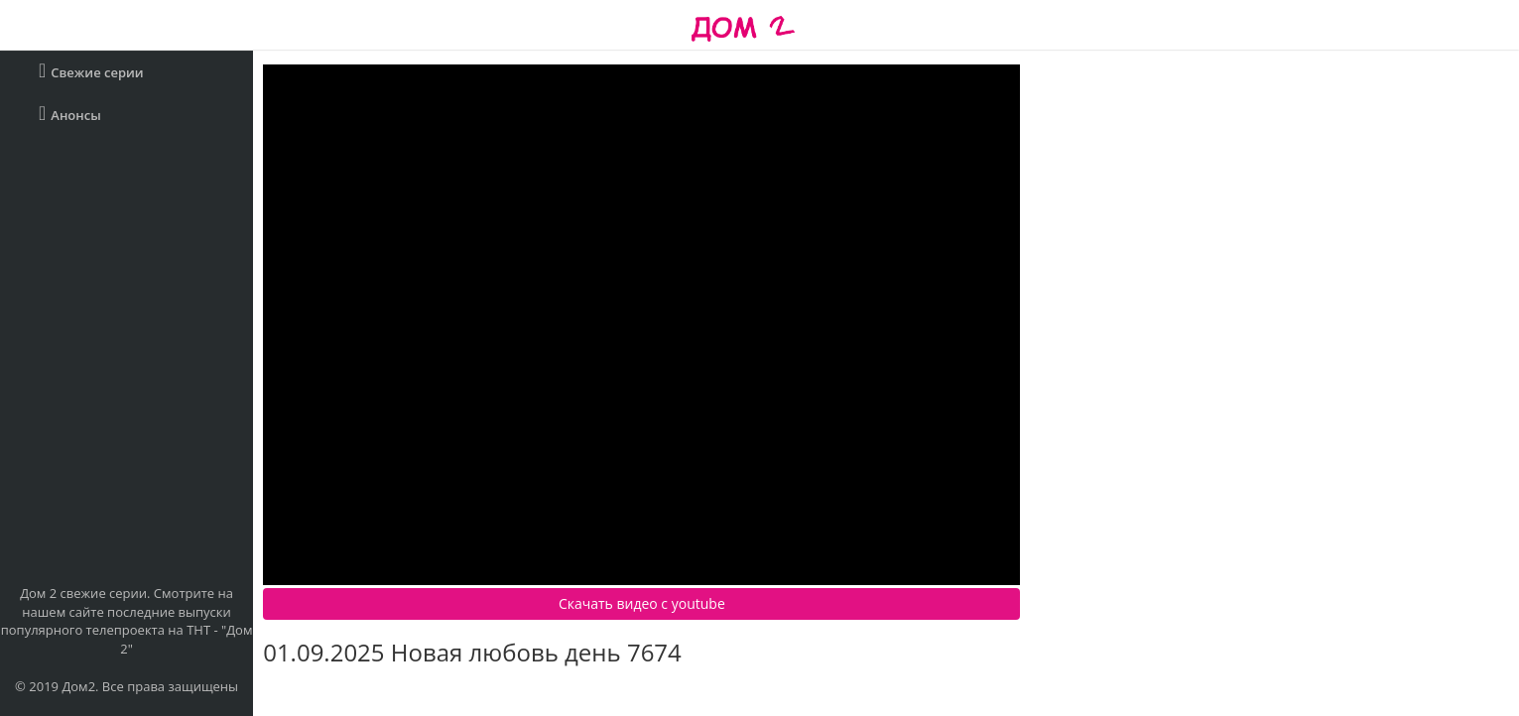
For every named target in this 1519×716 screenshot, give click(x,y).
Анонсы (70, 113)
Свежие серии (91, 70)
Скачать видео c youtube (642, 603)
